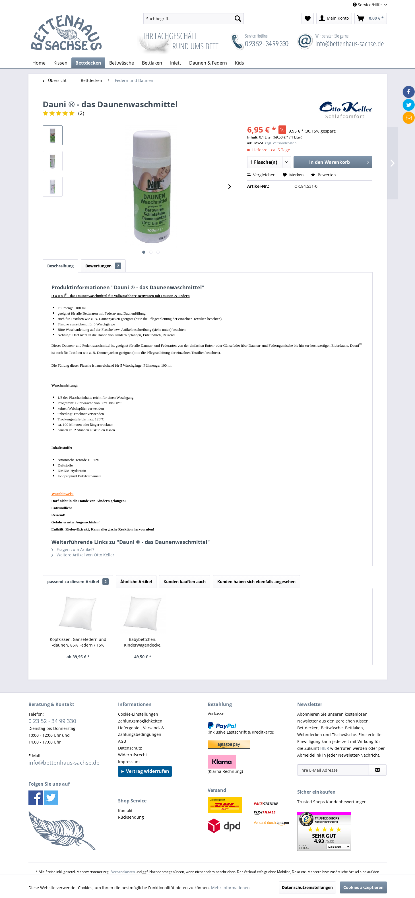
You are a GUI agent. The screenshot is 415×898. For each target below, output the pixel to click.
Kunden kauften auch (185, 581)
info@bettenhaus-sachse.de (64, 762)
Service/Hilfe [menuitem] (368, 4)
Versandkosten (123, 871)
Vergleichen (261, 174)
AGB (122, 741)
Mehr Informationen (230, 887)
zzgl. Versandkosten (280, 143)
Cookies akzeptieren (363, 887)
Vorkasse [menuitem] (216, 713)
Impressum (129, 761)
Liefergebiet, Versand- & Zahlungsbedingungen (141, 731)
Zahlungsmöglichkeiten (140, 721)
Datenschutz (130, 748)
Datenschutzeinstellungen (307, 887)
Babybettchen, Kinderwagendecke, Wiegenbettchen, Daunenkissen (143, 642)
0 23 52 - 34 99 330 (52, 721)
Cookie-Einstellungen (138, 714)
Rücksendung (131, 817)
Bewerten (323, 174)
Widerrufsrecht (132, 754)
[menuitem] (193, 18)
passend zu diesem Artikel (78, 581)
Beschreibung (60, 266)
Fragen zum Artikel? (72, 549)
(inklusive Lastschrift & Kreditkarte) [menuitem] (241, 728)
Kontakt (125, 810)
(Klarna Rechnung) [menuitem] (225, 764)
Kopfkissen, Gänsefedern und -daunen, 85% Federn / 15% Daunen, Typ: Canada (78, 642)
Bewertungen (103, 266)
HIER (324, 748)
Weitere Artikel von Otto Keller (82, 555)
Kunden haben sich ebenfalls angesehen (256, 581)
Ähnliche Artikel (136, 581)
